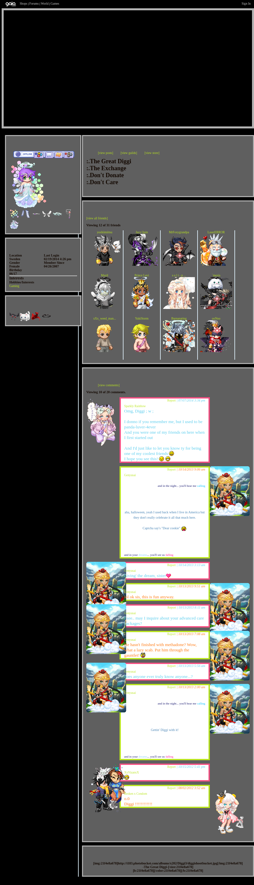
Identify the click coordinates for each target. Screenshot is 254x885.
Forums (34, 3)
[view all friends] (97, 218)
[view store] (151, 153)
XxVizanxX (131, 772)
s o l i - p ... (179, 275)
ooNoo (216, 318)
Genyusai (130, 475)
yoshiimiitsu (104, 232)
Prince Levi (141, 275)
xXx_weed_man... (104, 318)
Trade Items (58, 154)
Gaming (14, 286)
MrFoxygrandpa (179, 232)
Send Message (49, 154)
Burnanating (179, 318)
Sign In (246, 3)
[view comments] (109, 385)
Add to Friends (38, 154)
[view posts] (105, 153)
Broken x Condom (135, 793)
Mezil (104, 275)
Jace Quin (141, 232)
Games (54, 3)
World (44, 3)
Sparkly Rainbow (135, 406)
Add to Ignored (68, 154)
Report (171, 400)
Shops (23, 3)
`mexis (216, 275)
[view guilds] (129, 153)
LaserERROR (216, 232)
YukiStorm (141, 318)
